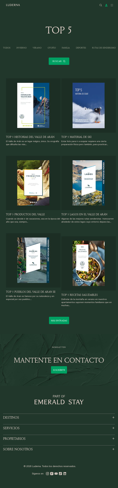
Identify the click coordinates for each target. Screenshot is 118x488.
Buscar (59, 61)
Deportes (81, 47)
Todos (6, 47)
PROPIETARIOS (14, 438)
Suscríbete (59, 369)
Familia (66, 47)
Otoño (52, 47)
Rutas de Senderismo (104, 47)
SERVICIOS (11, 428)
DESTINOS (11, 417)
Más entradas (59, 320)
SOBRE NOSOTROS (18, 449)
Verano (37, 47)
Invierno (21, 47)
